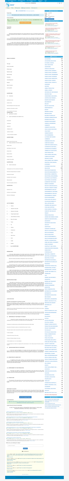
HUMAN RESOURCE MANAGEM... (52, 248)
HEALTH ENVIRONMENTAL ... (51, 236)
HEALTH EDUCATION (49, 234)
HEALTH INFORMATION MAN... (51, 238)
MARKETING (47, 287)
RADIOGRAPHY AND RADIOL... (51, 345)
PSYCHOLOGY (48, 330)
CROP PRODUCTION (49, 152)
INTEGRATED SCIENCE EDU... (51, 265)
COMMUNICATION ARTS (50, 140)
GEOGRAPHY (47, 220)
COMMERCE (47, 138)
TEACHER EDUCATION (49, 374)
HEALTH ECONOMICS (49, 232)
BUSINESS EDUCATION (49, 119)
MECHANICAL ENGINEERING (51, 298)
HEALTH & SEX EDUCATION (50, 230)
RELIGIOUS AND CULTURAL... (51, 347)
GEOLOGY (47, 224)
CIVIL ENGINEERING (49, 135)
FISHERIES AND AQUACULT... (51, 205)
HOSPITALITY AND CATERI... (51, 246)
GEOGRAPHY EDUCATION (50, 222)
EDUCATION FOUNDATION (50, 170)
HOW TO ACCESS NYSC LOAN (50, 403)
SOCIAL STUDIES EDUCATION (51, 359)
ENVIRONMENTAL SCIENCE (50, 195)
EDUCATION (47, 168)
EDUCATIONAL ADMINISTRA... (51, 174)
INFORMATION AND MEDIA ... (51, 259)
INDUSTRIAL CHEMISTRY (50, 254)
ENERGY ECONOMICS (49, 183)
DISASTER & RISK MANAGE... (51, 162)
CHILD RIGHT (47, 131)
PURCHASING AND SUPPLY (50, 339)
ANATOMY (47, 86)
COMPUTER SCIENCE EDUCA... (51, 144)
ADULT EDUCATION (49, 64)
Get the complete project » (25, 22)
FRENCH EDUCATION (49, 215)
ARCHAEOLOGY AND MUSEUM (51, 92)
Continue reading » (26, 425)
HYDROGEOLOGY (48, 252)
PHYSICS (47, 318)
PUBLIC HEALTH (48, 335)
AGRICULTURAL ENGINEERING (51, 74)
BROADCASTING (48, 113)
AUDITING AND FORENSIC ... (51, 97)
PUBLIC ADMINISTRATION (50, 334)
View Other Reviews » (25, 474)
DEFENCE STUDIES (49, 158)
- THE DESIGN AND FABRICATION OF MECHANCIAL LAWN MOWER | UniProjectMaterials (33, 477)
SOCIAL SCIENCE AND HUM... (51, 357)
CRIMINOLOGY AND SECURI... (51, 150)
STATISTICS (47, 369)
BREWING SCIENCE (49, 111)
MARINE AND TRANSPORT (50, 281)
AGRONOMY (47, 84)
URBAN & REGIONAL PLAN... (51, 384)
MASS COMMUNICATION (50, 289)
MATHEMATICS (48, 293)
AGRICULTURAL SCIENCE (50, 80)
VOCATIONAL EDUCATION (50, 388)
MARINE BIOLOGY (48, 283)
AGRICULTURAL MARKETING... (51, 78)
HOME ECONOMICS (49, 244)
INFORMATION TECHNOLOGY (51, 261)
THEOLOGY (47, 380)
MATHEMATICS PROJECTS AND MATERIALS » (53, 53)
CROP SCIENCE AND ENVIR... (51, 154)
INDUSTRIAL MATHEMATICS (50, 255)
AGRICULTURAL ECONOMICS (51, 72)
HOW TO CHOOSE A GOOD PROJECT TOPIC (52, 406)
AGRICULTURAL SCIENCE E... (51, 82)
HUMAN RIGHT (48, 250)
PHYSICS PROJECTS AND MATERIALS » (52, 48)
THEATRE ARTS (48, 378)
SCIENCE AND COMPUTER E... (51, 349)
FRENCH (46, 213)
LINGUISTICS (47, 279)
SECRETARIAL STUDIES (50, 353)
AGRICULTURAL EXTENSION (51, 76)
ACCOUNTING (48, 58)
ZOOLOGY (47, 390)
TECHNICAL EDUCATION (50, 376)
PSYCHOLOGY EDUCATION (50, 332)
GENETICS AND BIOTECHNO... (51, 218)
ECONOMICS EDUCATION (50, 166)
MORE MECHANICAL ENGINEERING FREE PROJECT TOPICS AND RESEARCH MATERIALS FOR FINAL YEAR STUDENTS (26, 402)
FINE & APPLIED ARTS (49, 203)
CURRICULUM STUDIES (50, 156)
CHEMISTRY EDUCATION (50, 127)
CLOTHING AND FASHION (50, 136)
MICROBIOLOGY (48, 304)
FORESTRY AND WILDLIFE (50, 211)
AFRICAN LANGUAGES (49, 68)
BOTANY (46, 109)
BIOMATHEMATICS (49, 107)
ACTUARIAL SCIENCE (49, 62)
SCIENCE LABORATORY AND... (51, 351)
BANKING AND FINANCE (50, 99)
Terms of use (51, 477)
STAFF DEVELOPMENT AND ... (51, 367)
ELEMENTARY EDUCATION (50, 181)
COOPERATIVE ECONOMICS (51, 148)
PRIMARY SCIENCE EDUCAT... (51, 324)
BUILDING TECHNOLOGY (50, 115)
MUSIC (46, 306)
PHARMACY (47, 314)
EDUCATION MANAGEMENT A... (51, 172)
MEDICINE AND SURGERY (50, 302)
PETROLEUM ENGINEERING (50, 312)
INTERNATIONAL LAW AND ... (51, 269)
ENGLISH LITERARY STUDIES (51, 187)
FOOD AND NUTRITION (49, 207)
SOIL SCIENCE (48, 363)
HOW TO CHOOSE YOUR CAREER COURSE (52, 399)
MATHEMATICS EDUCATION (50, 294)
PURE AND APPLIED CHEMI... (51, 341)
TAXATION (47, 373)
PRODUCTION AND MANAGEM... (51, 326)
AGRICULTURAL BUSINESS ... (51, 70)
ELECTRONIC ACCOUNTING (50, 179)
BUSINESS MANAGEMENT (50, 121)
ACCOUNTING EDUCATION (50, 60)
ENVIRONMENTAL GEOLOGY (51, 193)
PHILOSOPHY (47, 316)
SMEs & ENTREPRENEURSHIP (51, 355)
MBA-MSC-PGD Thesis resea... (51, 392)
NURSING (47, 308)
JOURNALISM (47, 273)
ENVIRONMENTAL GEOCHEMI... (51, 191)
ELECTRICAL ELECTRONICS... (51, 177)
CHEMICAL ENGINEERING (50, 123)
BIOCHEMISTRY (48, 101)
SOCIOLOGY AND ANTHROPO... (51, 361)
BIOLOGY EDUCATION (49, 105)
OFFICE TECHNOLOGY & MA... (51, 310)
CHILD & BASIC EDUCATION (50, 129)
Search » (25, 448)
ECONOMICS (47, 164)
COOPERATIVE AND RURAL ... (51, 146)
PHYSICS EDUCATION (49, 320)
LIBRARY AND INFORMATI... (50, 277)
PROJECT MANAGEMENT (50, 328)
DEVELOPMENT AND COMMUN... (51, 160)
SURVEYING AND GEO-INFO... (51, 371)
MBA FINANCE (48, 296)
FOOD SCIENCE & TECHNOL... (51, 209)
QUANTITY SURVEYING (49, 343)
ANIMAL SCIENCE (48, 90)
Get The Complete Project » (25, 397)
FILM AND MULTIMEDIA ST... (50, 201)
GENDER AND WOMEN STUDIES (51, 216)
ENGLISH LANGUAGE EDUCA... (51, 185)
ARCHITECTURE (48, 94)
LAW (46, 275)
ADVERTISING (48, 66)
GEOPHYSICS (47, 226)
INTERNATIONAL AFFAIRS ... (51, 267)
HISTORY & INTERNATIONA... (51, 240)
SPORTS (46, 365)
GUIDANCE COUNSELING (50, 228)
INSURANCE (47, 263)
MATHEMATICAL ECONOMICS (51, 291)
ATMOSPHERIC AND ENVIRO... (51, 96)
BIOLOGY (47, 103)
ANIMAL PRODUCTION (49, 88)
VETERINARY (47, 386)
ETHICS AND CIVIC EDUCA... (51, 199)
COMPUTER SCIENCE (49, 142)
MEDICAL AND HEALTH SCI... (51, 300)
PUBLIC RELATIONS (49, 337)
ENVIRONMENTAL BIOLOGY (50, 189)
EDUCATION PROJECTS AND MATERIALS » (53, 31)
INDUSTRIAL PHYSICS (49, 257)
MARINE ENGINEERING (49, 285)
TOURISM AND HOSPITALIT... (51, 382)
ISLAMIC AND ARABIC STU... (51, 271)
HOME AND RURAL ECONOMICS (51, 242)
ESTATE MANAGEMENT (50, 197)
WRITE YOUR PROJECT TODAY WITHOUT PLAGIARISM (51, 401)
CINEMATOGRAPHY (49, 133)
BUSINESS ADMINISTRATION (51, 117)
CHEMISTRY (47, 125)
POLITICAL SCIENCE (49, 322)
